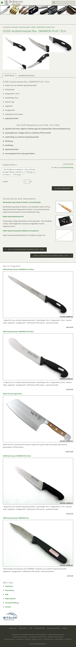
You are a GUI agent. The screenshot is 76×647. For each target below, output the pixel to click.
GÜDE (33, 27)
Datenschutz (9, 590)
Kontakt (8, 607)
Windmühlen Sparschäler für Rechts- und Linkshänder (22, 202)
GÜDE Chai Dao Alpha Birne (12, 394)
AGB (6, 594)
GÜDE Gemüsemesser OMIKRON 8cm (16, 518)
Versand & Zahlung (67, 167)
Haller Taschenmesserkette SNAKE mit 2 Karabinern (21, 231)
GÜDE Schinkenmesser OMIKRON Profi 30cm (18, 269)
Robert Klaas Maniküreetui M (13, 216)
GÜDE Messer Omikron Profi (46, 27)
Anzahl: (5, 181)
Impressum (9, 586)
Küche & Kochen (24, 27)
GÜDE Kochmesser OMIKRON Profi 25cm (17, 456)
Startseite (15, 27)
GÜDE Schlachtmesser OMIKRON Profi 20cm (18, 331)
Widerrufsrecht (10, 599)
